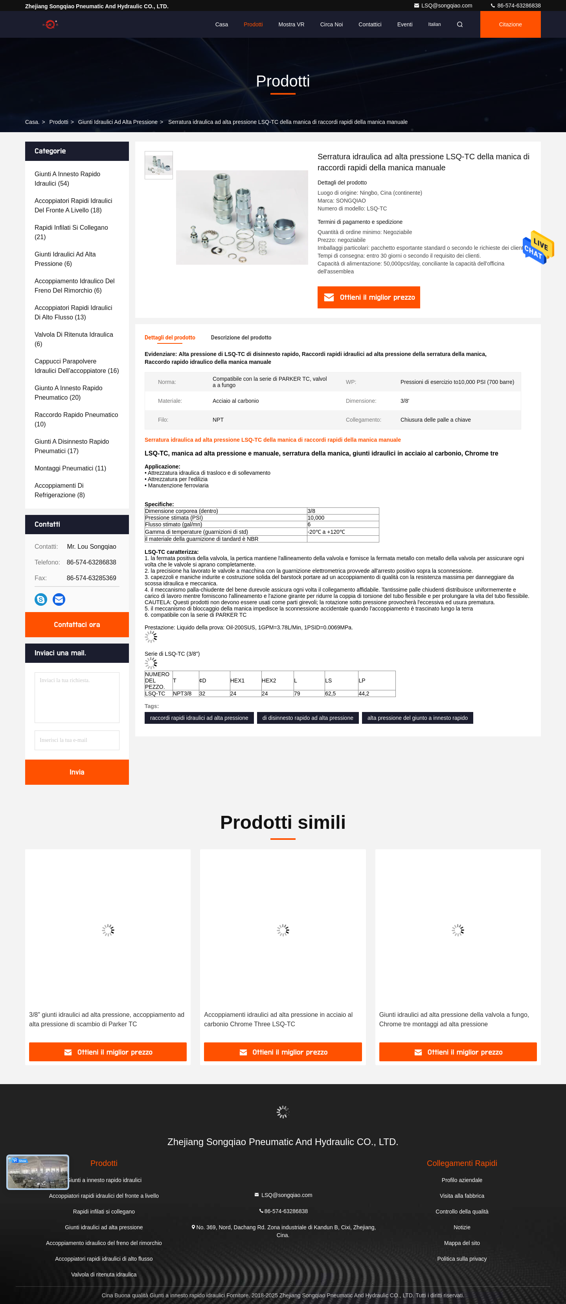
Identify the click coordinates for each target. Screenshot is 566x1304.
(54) (67, 179)
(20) (69, 393)
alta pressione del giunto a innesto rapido (418, 718)
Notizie (462, 1227)
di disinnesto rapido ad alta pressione (308, 718)
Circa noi (331, 24)
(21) (71, 232)
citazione (510, 24)
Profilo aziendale (462, 1180)
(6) (65, 259)
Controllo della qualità (462, 1211)
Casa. (32, 122)
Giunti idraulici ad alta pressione (118, 122)
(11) (70, 468)
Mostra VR (292, 24)
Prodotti (253, 24)
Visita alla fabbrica (462, 1196)
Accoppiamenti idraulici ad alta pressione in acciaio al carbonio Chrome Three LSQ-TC (278, 1019)
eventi (405, 24)
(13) (73, 312)
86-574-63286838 (515, 5)
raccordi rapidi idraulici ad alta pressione (199, 718)
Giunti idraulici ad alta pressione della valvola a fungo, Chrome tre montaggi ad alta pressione (454, 1019)
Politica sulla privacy (462, 1259)
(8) (60, 490)
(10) (76, 419)
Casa (221, 24)
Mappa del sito (462, 1243)
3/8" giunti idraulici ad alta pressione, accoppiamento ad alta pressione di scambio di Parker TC (106, 1019)
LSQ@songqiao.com (443, 5)
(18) (73, 205)
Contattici (369, 24)
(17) (72, 446)
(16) (77, 366)
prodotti (59, 122)
